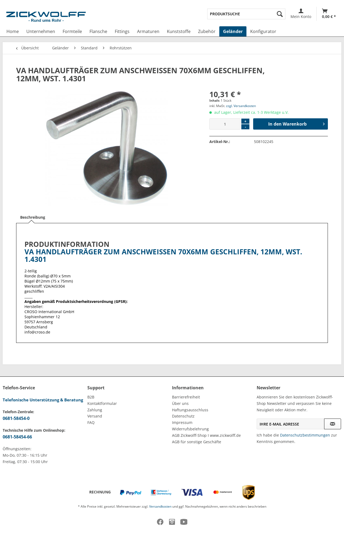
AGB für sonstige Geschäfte (196, 441)
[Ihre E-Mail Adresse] (290, 424)
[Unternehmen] (41, 31)
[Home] (13, 31)
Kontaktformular (102, 403)
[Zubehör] (206, 31)
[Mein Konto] (301, 14)
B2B (90, 397)
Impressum (182, 422)
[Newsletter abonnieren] (332, 424)
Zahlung (94, 409)
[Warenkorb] (329, 14)
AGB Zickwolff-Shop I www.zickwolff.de (206, 435)
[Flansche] (98, 31)
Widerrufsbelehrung (190, 428)
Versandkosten (160, 506)
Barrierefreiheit (186, 397)
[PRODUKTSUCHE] (246, 14)
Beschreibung (32, 217)
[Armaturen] (148, 31)
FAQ (91, 422)
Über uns (180, 403)
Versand (94, 416)
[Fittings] (122, 31)
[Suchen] (279, 14)
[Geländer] (232, 31)
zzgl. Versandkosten (241, 106)
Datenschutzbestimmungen (305, 435)
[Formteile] (72, 31)
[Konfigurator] (263, 31)
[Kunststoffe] (178, 31)
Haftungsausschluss (190, 409)
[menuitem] (246, 14)
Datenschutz (183, 416)
